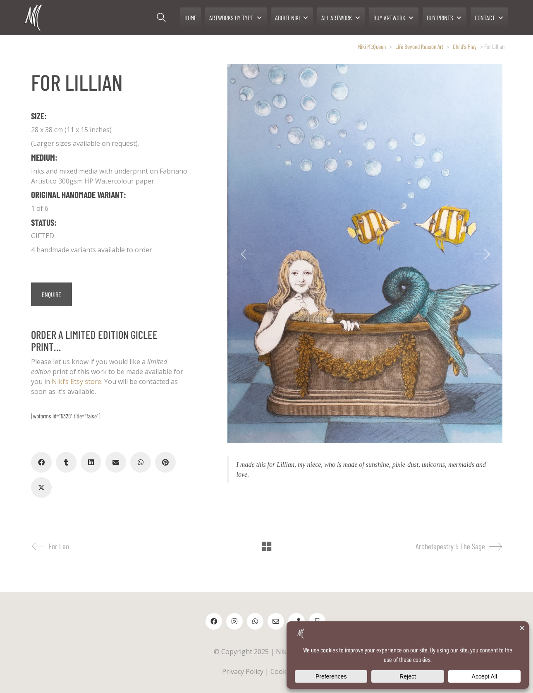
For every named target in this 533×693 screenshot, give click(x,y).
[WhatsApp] (140, 462)
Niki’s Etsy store (76, 381)
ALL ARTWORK (341, 17)
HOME (190, 18)
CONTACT (489, 17)
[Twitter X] (41, 487)
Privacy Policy (242, 671)
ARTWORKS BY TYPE (236, 17)
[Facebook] (41, 462)
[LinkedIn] (91, 462)
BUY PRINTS (444, 17)
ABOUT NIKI (292, 17)
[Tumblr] (66, 462)
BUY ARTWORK (393, 17)
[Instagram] (234, 621)
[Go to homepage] (34, 17)
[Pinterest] (165, 462)
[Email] (115, 462)
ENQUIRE (51, 294)
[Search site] (161, 18)
